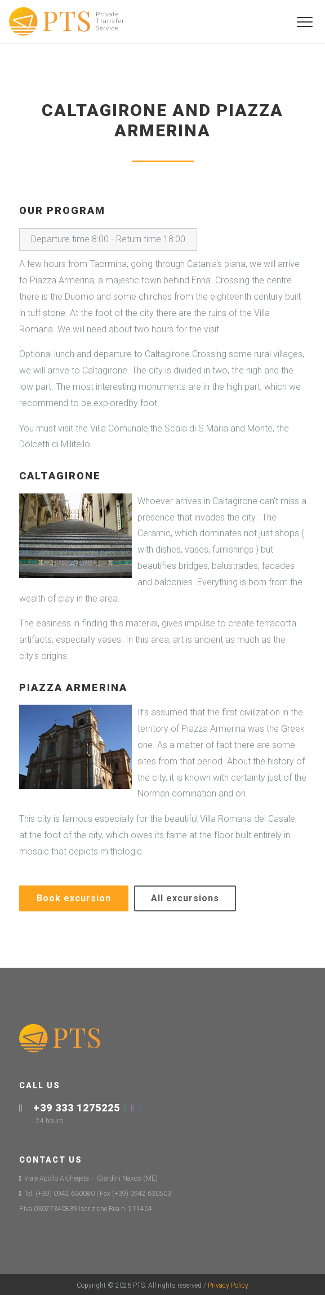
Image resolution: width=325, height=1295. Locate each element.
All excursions (185, 898)
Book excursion (74, 898)
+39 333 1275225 (76, 1108)
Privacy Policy (228, 1285)
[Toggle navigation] (305, 22)
